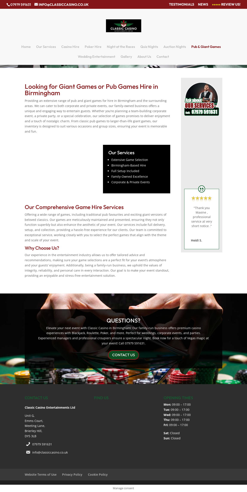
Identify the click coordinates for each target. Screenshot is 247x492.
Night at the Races (121, 47)
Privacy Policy (72, 474)
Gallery (126, 57)
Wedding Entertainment (96, 57)
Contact (162, 57)
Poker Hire (93, 47)
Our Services (46, 47)
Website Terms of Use (41, 474)
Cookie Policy (98, 474)
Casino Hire (70, 47)
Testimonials (181, 4)
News (203, 4)
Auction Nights (174, 47)
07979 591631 (42, 444)
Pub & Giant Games (206, 47)
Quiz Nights (149, 47)
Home (26, 47)
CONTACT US (123, 355)
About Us (144, 57)
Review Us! (226, 4)
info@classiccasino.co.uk (50, 452)
